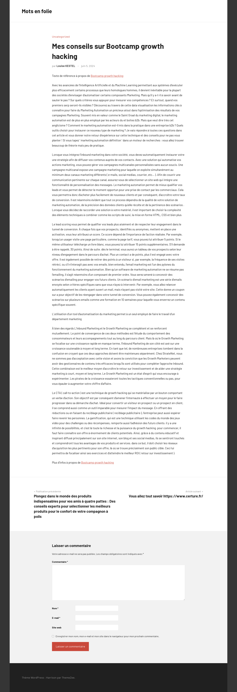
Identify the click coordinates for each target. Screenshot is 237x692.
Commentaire (60, 561)
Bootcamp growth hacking (107, 75)
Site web (56, 627)
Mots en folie (37, 11)
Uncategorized (61, 36)
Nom (55, 608)
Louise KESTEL (66, 66)
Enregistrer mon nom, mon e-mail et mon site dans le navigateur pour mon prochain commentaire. (107, 636)
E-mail (56, 617)
